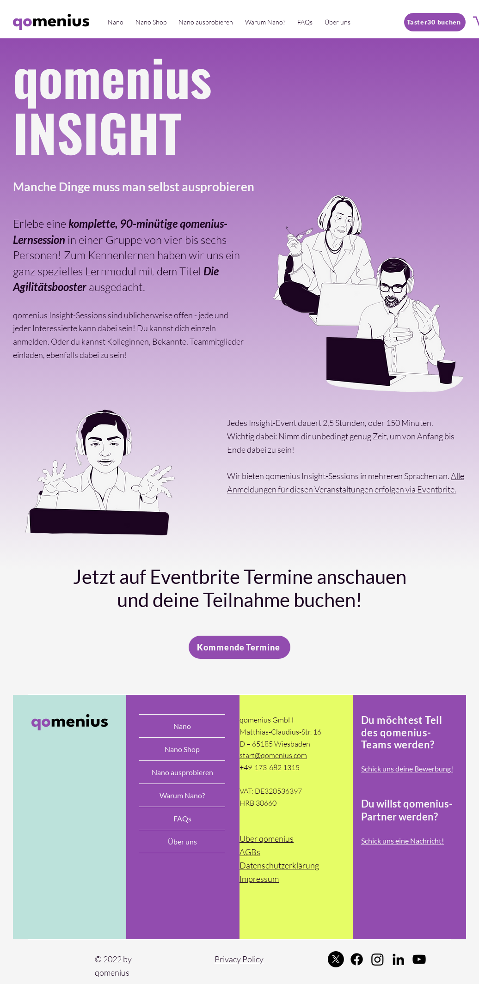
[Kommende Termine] (239, 647)
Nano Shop (182, 749)
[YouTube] (419, 959)
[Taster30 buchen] (435, 22)
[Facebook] (357, 959)
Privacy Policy (239, 959)
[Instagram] (377, 959)
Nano (182, 726)
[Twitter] (336, 959)
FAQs (182, 818)
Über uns (182, 841)
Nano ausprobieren (182, 772)
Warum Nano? (182, 795)
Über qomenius (267, 838)
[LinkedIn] (398, 959)
